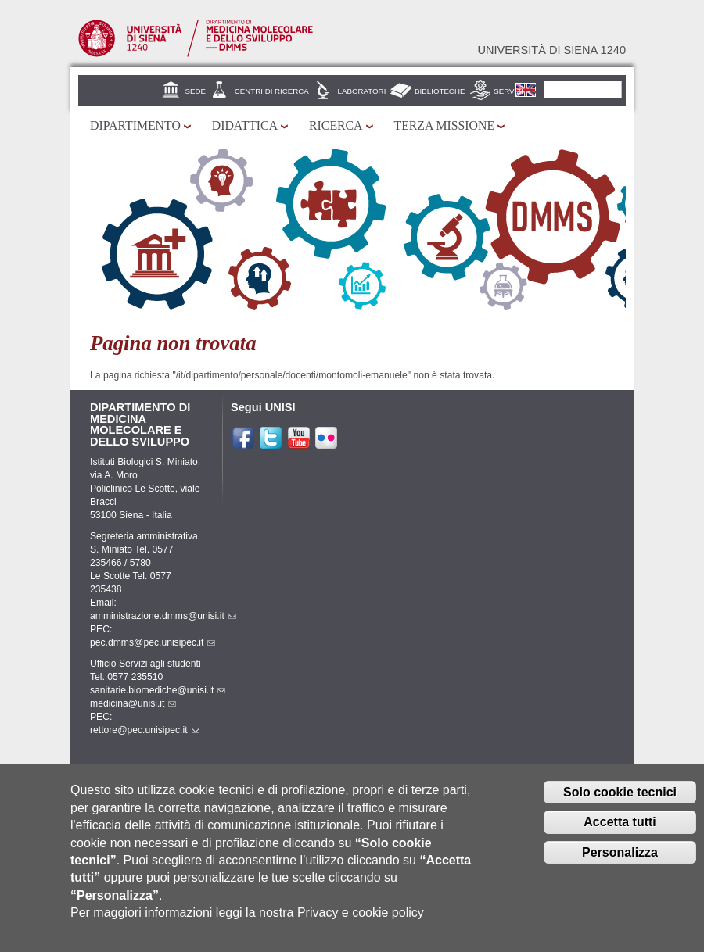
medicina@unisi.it (133, 703)
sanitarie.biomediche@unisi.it (157, 690)
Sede (195, 91)
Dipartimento (135, 125)
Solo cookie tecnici (620, 799)
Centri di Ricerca (272, 91)
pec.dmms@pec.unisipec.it (152, 642)
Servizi (508, 91)
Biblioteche (440, 91)
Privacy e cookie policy (360, 919)
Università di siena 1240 (551, 50)
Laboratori (362, 91)
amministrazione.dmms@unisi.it (163, 615)
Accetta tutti (620, 829)
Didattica (245, 125)
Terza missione (444, 125)
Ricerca (335, 125)
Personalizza (620, 859)
